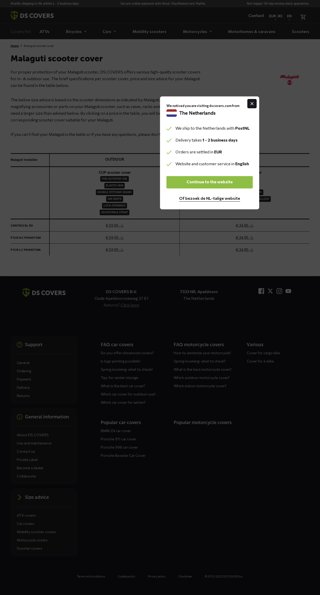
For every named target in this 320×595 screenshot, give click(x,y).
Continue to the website (160, 326)
